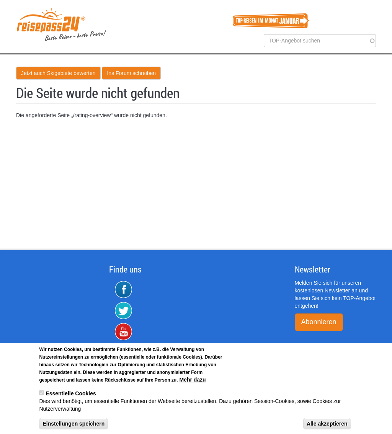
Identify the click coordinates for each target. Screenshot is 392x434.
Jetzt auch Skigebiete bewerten (58, 73)
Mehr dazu (192, 383)
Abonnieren (318, 322)
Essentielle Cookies (71, 396)
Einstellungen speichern (73, 427)
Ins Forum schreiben (131, 73)
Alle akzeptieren (327, 427)
